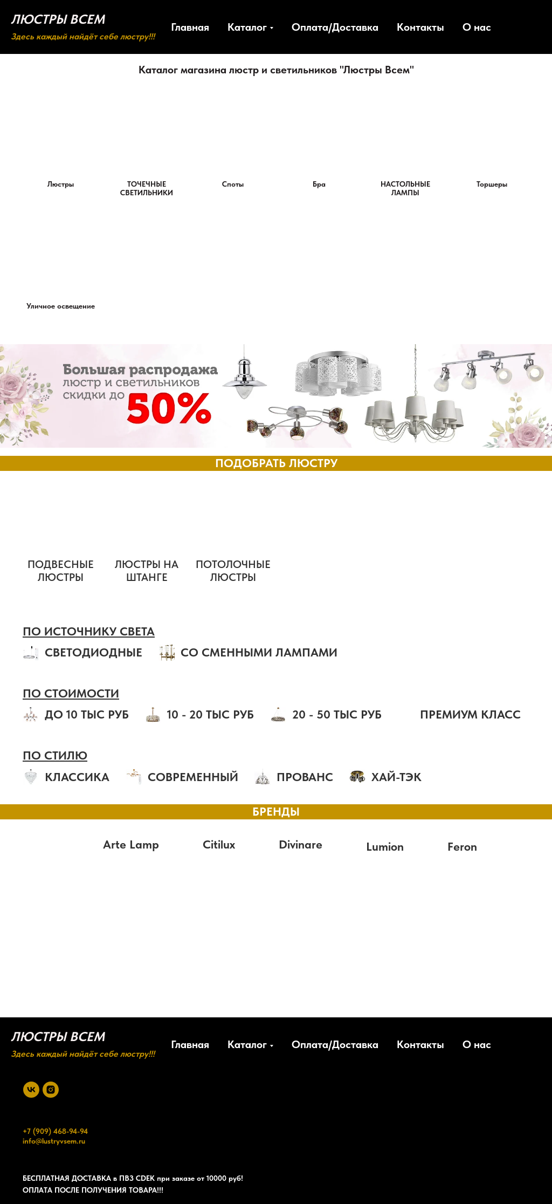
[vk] (31, 1090)
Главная (190, 26)
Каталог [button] (247, 26)
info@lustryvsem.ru (54, 1141)
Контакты (420, 26)
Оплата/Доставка (335, 26)
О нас (477, 26)
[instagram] (51, 1090)
